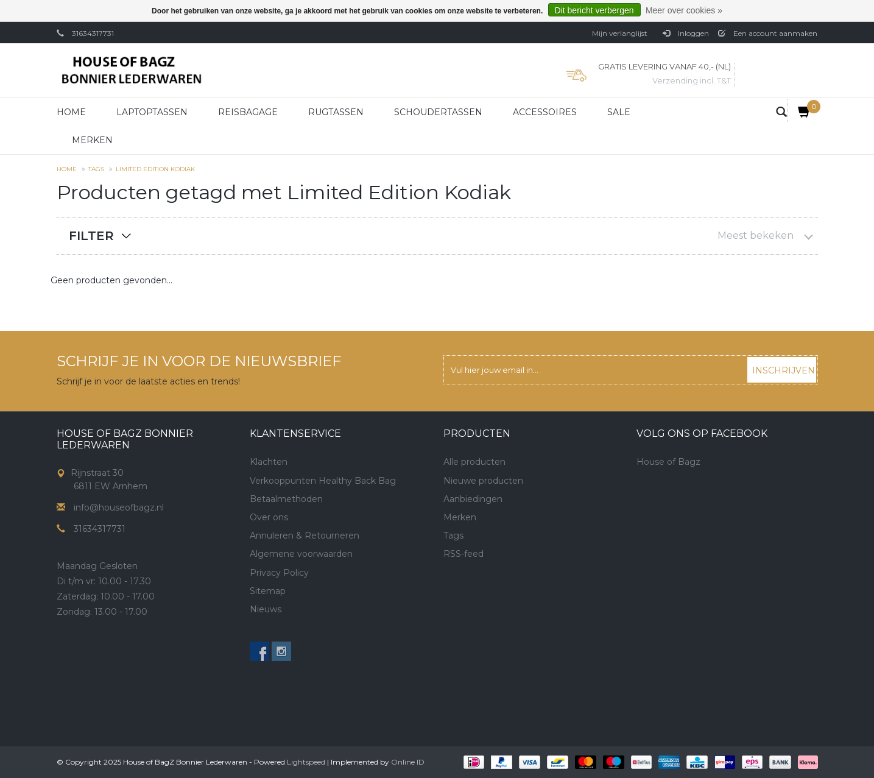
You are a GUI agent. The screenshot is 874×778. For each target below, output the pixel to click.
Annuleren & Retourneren (304, 535)
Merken (92, 140)
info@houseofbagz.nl (119, 507)
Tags (96, 169)
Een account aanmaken (767, 33)
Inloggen (686, 33)
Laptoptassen (152, 112)
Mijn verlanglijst (619, 33)
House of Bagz (668, 461)
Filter (91, 235)
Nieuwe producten (483, 480)
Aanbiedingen (472, 498)
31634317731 (93, 33)
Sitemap (268, 590)
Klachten (268, 461)
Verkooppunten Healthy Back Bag (323, 480)
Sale (618, 112)
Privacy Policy (279, 572)
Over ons (269, 517)
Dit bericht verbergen (594, 10)
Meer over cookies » (684, 10)
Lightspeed (306, 761)
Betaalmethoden (286, 498)
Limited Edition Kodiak (155, 169)
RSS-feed (463, 553)
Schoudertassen (438, 112)
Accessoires (545, 112)
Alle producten (474, 461)
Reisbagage (248, 112)
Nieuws (265, 609)
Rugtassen (336, 112)
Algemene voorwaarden (301, 553)
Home (71, 112)
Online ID (408, 761)
